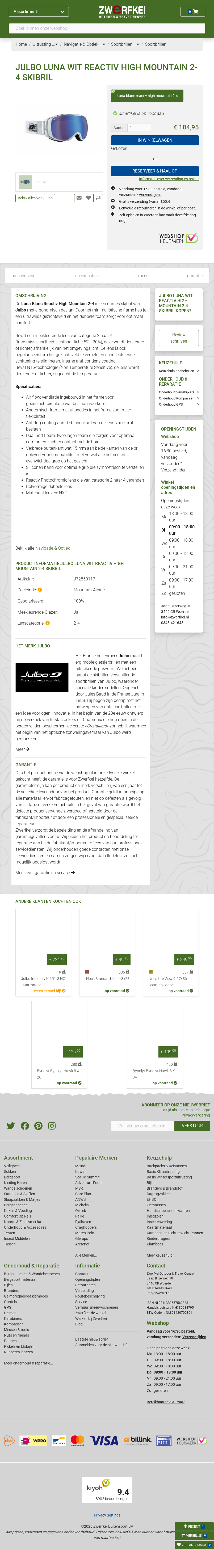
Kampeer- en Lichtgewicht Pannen (175, 1233)
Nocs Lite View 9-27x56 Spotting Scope (168, 981)
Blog (79, 1324)
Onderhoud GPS (171, 404)
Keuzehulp (159, 1158)
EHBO (152, 1199)
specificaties (87, 275)
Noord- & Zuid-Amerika (22, 1222)
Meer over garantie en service (45, 872)
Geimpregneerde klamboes (26, 1296)
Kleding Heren (15, 1183)
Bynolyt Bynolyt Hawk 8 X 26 (58, 1074)
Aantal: (119, 127)
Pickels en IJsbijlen (19, 1346)
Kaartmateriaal (159, 1227)
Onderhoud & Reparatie (31, 1265)
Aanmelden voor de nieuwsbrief (101, 1345)
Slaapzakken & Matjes (22, 1199)
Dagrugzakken (159, 1194)
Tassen (10, 1244)
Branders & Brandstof (165, 1188)
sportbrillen (85, 681)
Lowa (80, 1171)
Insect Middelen (17, 1238)
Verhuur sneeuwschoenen (96, 1307)
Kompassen (14, 1324)
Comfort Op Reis (17, 1216)
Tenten (9, 1233)
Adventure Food (88, 1183)
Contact (82, 1274)
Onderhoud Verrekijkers (176, 392)
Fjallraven (83, 1222)
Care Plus (83, 1194)
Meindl (80, 1166)
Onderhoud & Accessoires (25, 1227)
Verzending (84, 1290)
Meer (22, 749)
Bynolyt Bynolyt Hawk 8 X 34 (154, 1074)
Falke (79, 1216)
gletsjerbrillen (107, 662)
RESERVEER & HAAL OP (154, 171)
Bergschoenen (16, 1205)
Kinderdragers (158, 1238)
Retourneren (85, 1285)
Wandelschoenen (18, 1188)
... (55, 44)
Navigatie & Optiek (52, 548)
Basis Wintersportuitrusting (169, 1177)
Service (81, 1302)
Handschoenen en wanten (168, 1210)
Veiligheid (12, 1166)
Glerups (81, 1238)
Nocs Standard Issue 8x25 (107, 978)
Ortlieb (80, 1210)
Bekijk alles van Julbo (35, 198)
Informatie (87, 1265)
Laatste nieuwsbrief (91, 1339)
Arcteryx (82, 1244)
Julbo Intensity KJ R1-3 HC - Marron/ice (43, 981)
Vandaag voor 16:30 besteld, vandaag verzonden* (174, 457)
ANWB (80, 1199)
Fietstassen (156, 1205)
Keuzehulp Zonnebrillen (176, 371)
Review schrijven (178, 338)
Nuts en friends (16, 1335)
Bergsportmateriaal (20, 1279)
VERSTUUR (192, 1125)
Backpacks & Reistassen (167, 1166)
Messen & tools (16, 1330)
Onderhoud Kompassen (176, 398)
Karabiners (13, 1318)
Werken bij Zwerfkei (91, 1318)
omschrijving (23, 275)
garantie (195, 275)
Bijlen (151, 1183)
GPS (7, 1307)
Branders (11, 1290)
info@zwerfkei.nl (175, 617)
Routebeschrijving (90, 1296)
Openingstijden (87, 1279)
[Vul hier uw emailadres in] (143, 1126)
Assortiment (39, 11)
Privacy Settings (107, 1515)
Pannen (10, 1341)
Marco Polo (84, 1233)
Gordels (10, 1302)
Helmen (10, 1313)
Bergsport (12, 1177)
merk (143, 275)
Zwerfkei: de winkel (90, 1313)
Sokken (10, 1171)
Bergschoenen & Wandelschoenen (32, 1274)
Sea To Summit (87, 1177)
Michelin (82, 1205)
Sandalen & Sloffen (19, 1194)
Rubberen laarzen (18, 1352)
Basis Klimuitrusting (163, 1171)
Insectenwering (159, 1222)
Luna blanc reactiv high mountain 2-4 (144, 94)
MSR (79, 1188)
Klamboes (155, 1244)
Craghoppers (86, 1227)
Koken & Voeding (18, 1210)
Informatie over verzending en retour (169, 179)
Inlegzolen (155, 1216)
